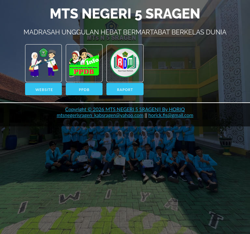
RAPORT (125, 89)
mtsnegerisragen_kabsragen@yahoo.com (100, 115)
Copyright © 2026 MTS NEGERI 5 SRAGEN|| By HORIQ (125, 109)
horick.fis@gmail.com (170, 115)
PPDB (84, 89)
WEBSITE (44, 89)
